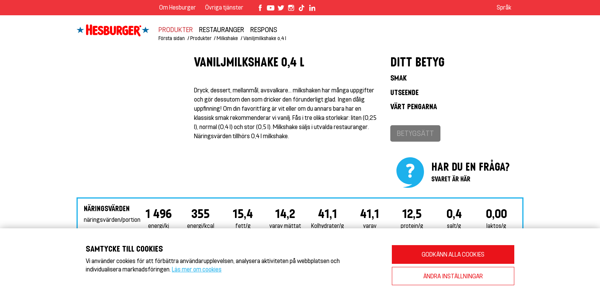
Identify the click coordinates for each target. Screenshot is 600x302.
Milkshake (227, 38)
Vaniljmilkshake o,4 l (264, 38)
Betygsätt (415, 133)
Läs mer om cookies (197, 269)
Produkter (175, 29)
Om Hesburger (177, 7)
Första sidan (171, 38)
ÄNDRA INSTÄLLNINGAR (453, 275)
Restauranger (221, 29)
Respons (263, 29)
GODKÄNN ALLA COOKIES (453, 254)
